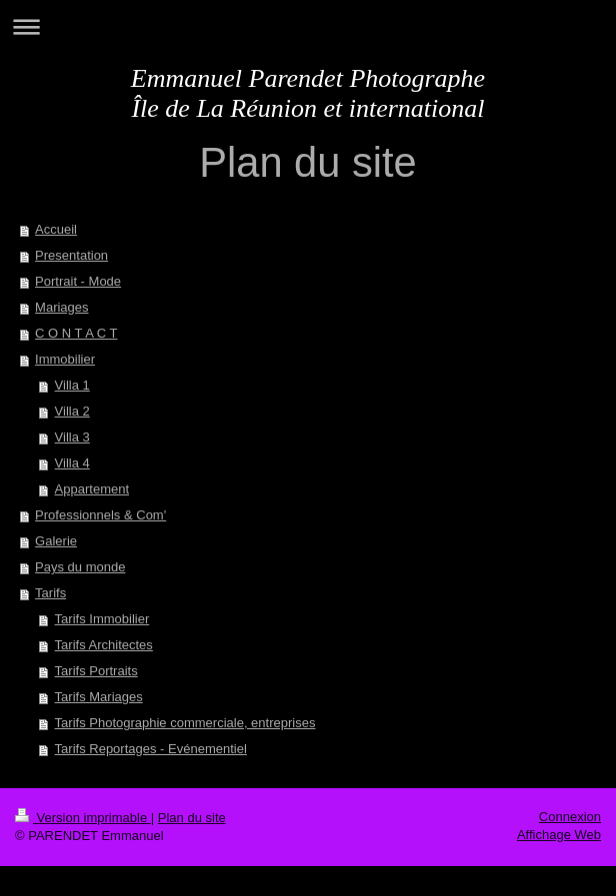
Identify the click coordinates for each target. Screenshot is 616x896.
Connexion (570, 816)
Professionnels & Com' (100, 514)
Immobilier (65, 359)
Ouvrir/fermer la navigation (308, 26)
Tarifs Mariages (99, 696)
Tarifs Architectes (104, 644)
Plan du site (192, 817)
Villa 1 (72, 385)
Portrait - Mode (78, 281)
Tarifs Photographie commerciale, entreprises (185, 722)
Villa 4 (72, 462)
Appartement (92, 488)
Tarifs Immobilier (102, 618)
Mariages (61, 307)
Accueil (56, 229)
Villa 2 (72, 411)
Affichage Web (559, 834)
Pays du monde (80, 566)
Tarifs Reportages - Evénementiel (151, 748)
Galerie (56, 540)
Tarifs (50, 592)
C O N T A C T (76, 333)
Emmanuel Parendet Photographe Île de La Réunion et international (308, 93)
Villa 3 (72, 437)
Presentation (71, 255)
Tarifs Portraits (96, 670)
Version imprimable (83, 817)
